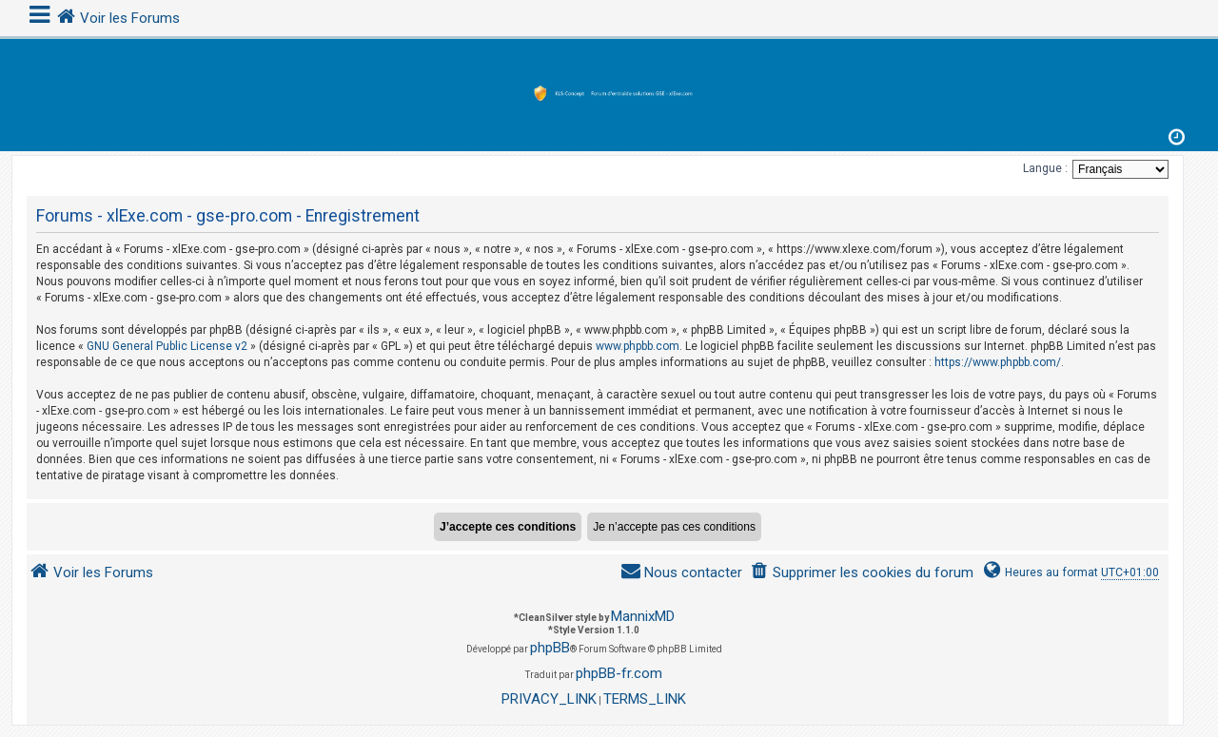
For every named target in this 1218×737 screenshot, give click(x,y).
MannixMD (643, 616)
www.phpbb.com (637, 346)
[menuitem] (861, 573)
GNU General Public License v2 (167, 346)
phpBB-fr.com (619, 673)
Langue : (1045, 168)
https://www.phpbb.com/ (997, 362)
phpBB (550, 647)
